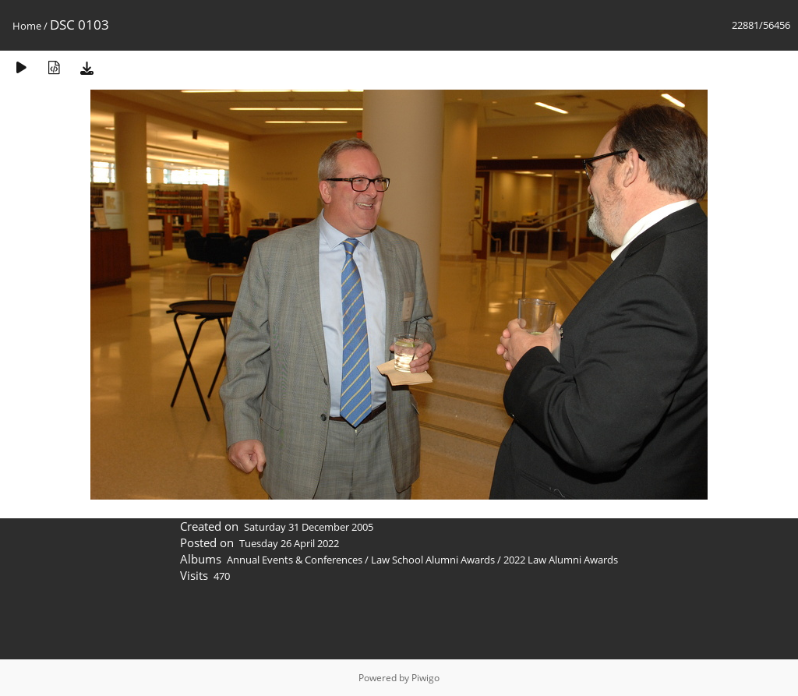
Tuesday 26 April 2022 (289, 543)
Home (26, 26)
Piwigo (425, 677)
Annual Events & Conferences (294, 560)
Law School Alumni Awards (433, 560)
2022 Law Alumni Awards (560, 560)
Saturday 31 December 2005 (308, 527)
